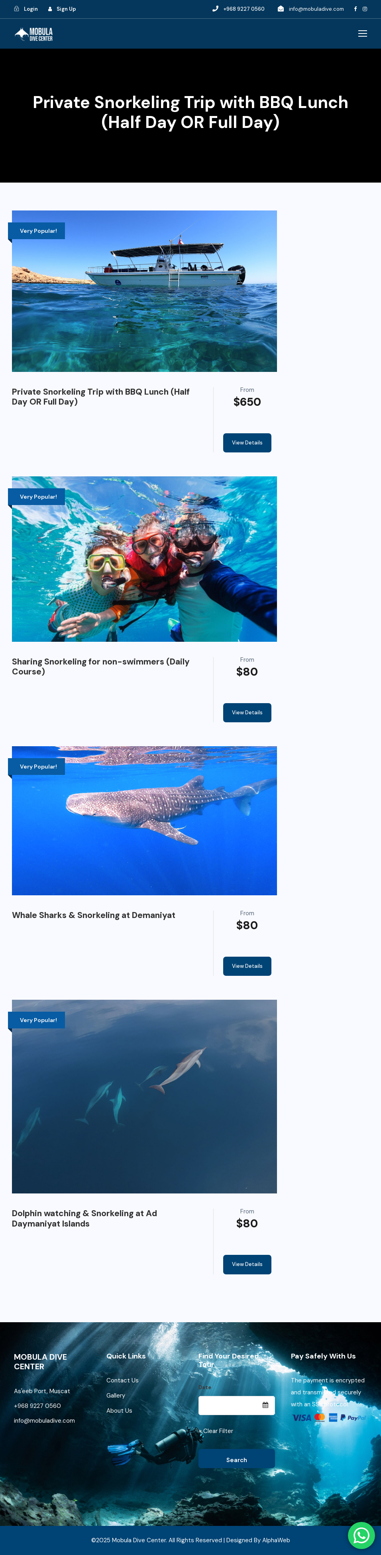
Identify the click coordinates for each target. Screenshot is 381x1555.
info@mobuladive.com (316, 9)
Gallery (115, 1396)
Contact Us (122, 1380)
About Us (119, 1411)
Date (204, 1387)
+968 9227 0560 (38, 1406)
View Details (247, 442)
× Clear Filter (215, 1431)
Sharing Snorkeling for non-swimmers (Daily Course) (101, 666)
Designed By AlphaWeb (258, 1540)
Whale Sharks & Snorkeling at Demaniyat (93, 915)
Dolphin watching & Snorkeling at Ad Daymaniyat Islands (84, 1218)
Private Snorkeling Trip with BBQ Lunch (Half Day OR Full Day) (101, 396)
